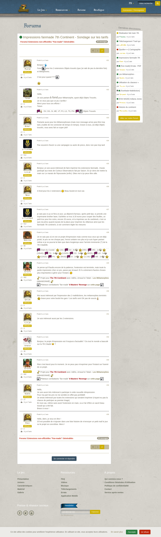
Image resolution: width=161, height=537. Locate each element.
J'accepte (132, 532)
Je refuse (145, 532)
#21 (107, 60)
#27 (107, 209)
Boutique (99, 10)
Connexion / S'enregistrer (133, 10)
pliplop (27, 172)
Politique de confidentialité (117, 486)
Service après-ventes (114, 492)
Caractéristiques (25, 486)
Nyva (27, 195)
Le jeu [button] (42, 10)
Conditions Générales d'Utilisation (120, 482)
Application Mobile (69, 496)
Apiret (27, 126)
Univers (21, 482)
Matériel (21, 489)
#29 (107, 263)
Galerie (21, 492)
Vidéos (64, 482)
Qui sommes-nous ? (114, 479)
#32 (107, 337)
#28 (107, 232)
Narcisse (27, 240)
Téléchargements (69, 489)
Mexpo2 (27, 69)
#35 (107, 414)
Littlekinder (27, 149)
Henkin (27, 394)
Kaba (27, 423)
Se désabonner (67, 515)
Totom (27, 98)
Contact (108, 489)
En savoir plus (117, 532)
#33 (107, 360)
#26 (107, 186)
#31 (107, 314)
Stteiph (27, 272)
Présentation (23, 479)
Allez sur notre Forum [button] (129, 118)
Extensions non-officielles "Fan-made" (45, 42)
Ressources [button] (63, 10)
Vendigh (27, 346)
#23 (107, 117)
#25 (107, 163)
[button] (131, 3)
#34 (107, 385)
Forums (81, 10)
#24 (107, 140)
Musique (65, 486)
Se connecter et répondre (64, 459)
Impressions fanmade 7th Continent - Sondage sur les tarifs (63, 37)
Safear (27, 300)
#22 (107, 89)
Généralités (69, 42)
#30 (107, 291)
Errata (63, 492)
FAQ (63, 479)
